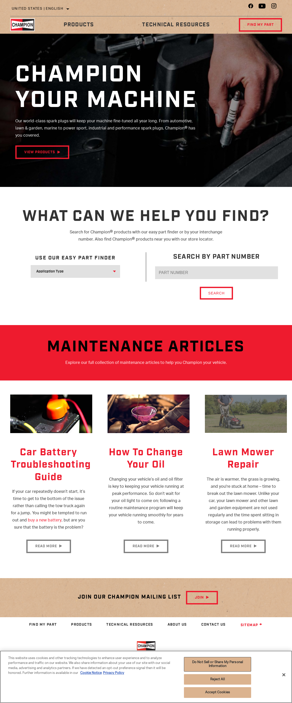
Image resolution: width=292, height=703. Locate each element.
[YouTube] (262, 7)
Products (78, 24)
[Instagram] (274, 7)
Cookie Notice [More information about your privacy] (91, 673)
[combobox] (69, 271)
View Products (39, 152)
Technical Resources (175, 24)
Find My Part (260, 25)
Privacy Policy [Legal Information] (113, 673)
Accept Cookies (217, 692)
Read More (46, 552)
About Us (177, 631)
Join (199, 604)
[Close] (283, 675)
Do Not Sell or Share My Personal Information (217, 664)
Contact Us (213, 631)
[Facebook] (250, 7)
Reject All (217, 679)
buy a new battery (45, 522)
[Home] (25, 24)
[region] (146, 677)
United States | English (37, 9)
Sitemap (251, 631)
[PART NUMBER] (216, 272)
